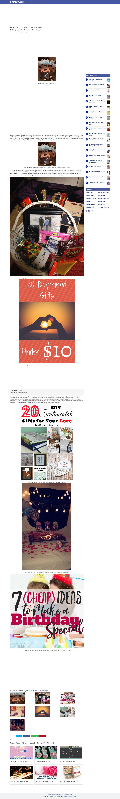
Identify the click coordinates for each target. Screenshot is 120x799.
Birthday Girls (89, 201)
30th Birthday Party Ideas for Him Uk (19, 761)
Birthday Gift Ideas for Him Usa (96, 139)
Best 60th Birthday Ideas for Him (43, 761)
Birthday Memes (102, 204)
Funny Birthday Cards (103, 207)
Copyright (59, 794)
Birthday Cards (29, 2)
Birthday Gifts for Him (15, 32)
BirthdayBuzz (17, 1)
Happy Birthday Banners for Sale (97, 166)
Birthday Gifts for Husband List (96, 111)
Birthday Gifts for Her (91, 198)
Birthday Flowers (102, 195)
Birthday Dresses (39, 2)
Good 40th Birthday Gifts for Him (67, 761)
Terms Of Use (65, 794)
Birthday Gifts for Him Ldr (95, 95)
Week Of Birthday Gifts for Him (96, 84)
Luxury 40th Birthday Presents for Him (19, 781)
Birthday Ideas (101, 201)
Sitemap (49, 794)
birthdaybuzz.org (14, 396)
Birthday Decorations (103, 192)
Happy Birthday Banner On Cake (97, 155)
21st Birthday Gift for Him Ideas (96, 177)
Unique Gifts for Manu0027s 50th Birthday (45, 781)
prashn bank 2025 (72, 796)
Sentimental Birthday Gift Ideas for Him (69, 781)
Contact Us (54, 794)
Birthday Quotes (90, 207)
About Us (70, 794)
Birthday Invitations (90, 204)
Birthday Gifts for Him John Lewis (97, 150)
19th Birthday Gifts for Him (95, 90)
